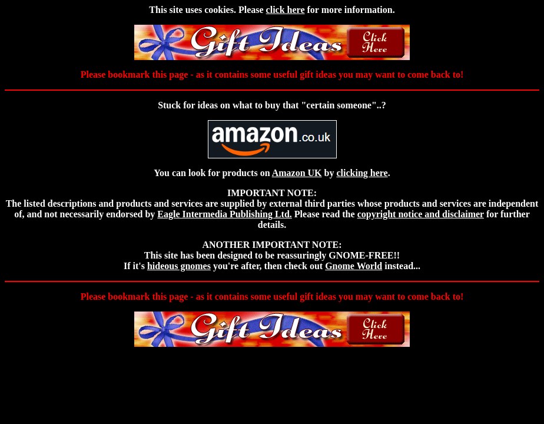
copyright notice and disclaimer (420, 214)
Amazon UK (297, 173)
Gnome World (353, 266)
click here (285, 10)
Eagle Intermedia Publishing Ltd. (224, 214)
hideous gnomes (179, 266)
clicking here (361, 173)
